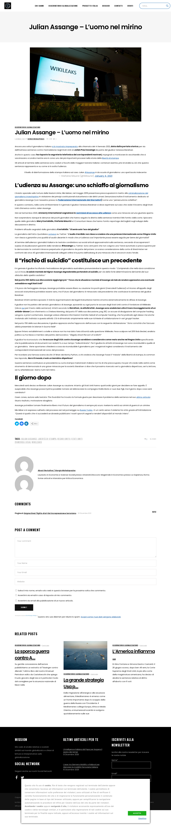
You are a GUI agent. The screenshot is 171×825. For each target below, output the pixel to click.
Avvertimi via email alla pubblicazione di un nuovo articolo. (45, 600)
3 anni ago (45, 645)
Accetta (137, 813)
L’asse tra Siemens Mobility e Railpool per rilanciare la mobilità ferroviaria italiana (81, 765)
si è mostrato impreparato (65, 146)
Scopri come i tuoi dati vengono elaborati (101, 616)
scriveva (52, 234)
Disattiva (142, 818)
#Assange (90, 172)
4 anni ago (94, 674)
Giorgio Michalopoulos (36, 139)
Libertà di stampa (47, 438)
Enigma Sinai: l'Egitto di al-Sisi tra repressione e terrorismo (50, 513)
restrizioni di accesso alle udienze (93, 213)
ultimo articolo (143, 397)
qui (23, 308)
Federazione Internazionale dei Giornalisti (79, 200)
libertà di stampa (110, 158)
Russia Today (86, 410)
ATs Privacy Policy (31, 615)
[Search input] (153, 6)
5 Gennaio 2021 (20, 139)
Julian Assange (29, 438)
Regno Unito (63, 438)
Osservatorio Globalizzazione (27, 127)
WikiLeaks (37, 442)
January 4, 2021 (103, 176)
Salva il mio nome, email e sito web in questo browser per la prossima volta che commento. (62, 590)
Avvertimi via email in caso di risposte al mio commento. (45, 595)
